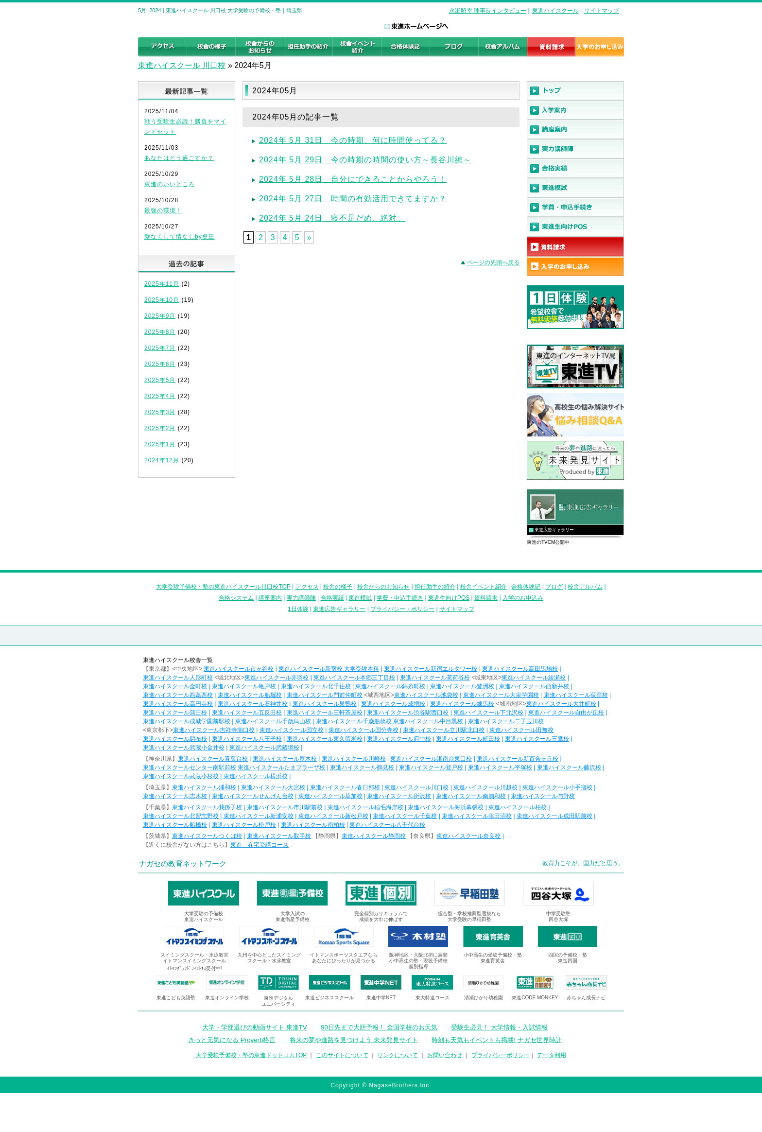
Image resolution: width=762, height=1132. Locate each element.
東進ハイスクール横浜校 (256, 776)
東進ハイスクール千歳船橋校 (354, 721)
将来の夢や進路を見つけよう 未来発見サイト (354, 1040)
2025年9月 (159, 316)
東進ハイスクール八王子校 (247, 738)
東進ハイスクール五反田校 (247, 712)
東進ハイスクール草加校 (330, 796)
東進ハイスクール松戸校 (244, 824)
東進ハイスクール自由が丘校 (566, 712)
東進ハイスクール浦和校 (204, 787)
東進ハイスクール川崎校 (354, 758)
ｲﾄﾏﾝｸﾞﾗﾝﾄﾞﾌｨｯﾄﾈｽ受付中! (194, 968)
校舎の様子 (337, 586)
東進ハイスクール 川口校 (181, 65)
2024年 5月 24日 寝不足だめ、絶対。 (332, 218)
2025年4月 (159, 396)
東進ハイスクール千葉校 (405, 816)
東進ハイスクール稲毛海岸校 (365, 807)
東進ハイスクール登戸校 (431, 767)
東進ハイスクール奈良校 (468, 836)
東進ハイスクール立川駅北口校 (444, 730)
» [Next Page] (309, 237)
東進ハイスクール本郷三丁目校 (354, 677)
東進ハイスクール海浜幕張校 (446, 807)
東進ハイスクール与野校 (543, 796)
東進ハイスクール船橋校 (175, 824)
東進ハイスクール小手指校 (557, 787)
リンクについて (397, 1055)
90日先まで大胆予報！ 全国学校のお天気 (379, 1027)
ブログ (554, 586)
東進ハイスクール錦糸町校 (390, 686)
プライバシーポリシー (500, 1055)
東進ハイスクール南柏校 (313, 824)
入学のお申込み (522, 597)
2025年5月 (159, 380)
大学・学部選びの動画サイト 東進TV (254, 1027)
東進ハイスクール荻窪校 (576, 695)
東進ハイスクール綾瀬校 (534, 677)
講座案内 (270, 597)
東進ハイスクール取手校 (279, 836)
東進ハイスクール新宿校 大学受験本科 (328, 668)
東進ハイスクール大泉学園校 (501, 695)
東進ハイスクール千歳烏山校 (273, 721)
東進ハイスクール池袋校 (426, 695)
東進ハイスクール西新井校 (534, 686)
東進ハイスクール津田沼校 (477, 816)
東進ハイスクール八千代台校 (387, 824)
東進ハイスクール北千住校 (316, 686)
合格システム (236, 597)
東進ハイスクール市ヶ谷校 (239, 668)
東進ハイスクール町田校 (468, 738)
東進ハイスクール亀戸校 (244, 686)
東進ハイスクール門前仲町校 (325, 695)
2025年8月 (159, 332)
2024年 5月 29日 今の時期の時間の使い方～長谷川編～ (365, 160)
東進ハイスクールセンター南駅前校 (189, 767)
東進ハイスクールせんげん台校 (253, 796)
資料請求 (486, 597)
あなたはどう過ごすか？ (179, 158)
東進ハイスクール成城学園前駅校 (186, 721)
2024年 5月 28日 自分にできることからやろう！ (353, 179)
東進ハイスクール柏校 (517, 807)
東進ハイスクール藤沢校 (569, 767)
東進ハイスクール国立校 (292, 730)
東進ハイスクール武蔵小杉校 (181, 776)
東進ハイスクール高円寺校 (178, 703)
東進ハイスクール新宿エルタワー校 (430, 668)
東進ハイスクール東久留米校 (325, 738)
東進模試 (360, 597)
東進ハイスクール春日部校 (345, 787)
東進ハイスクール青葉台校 (213, 758)
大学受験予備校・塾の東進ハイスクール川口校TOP (223, 586)
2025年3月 (159, 412)
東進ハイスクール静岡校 (374, 836)
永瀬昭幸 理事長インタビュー (487, 10)
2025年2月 (159, 428)
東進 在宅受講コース (259, 844)
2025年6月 (159, 364)
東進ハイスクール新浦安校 (259, 816)
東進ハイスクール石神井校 (253, 703)
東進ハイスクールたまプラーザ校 (281, 767)
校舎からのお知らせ (383, 586)
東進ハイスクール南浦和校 (471, 796)
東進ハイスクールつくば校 (207, 836)
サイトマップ (601, 10)
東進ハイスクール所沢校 (399, 796)
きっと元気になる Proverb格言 (232, 1040)
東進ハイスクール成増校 (393, 703)
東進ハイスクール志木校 (175, 796)
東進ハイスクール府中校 (399, 738)
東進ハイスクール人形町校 (178, 677)
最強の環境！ (163, 210)
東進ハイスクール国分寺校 (363, 730)
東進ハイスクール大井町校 (561, 703)
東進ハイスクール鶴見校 (362, 767)
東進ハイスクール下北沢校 (488, 712)
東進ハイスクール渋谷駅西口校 (408, 712)
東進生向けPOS (448, 597)
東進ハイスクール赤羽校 (276, 677)
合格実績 (332, 597)
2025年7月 (159, 348)
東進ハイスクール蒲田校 (175, 712)
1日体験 (298, 609)
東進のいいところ (169, 184)
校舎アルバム (585, 586)
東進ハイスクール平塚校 (500, 767)
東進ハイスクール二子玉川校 (506, 721)
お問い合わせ (444, 1055)
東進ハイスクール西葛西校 (178, 695)
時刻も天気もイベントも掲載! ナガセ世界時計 (496, 1040)
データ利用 (551, 1055)
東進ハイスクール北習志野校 (181, 816)
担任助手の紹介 (435, 586)
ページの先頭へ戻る (493, 262)
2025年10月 (161, 299)
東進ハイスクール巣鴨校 (325, 703)
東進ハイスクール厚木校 (285, 758)
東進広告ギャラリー (554, 529)
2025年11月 (161, 283)
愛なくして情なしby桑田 (179, 236)
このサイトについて (342, 1055)
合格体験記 (525, 586)
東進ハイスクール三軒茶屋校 (325, 712)
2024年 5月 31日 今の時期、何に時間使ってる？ (353, 140)
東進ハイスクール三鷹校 (537, 738)
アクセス (307, 586)
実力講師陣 (301, 597)
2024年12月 (161, 460)
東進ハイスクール (555, 10)
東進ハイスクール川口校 (416, 787)
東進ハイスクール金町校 (175, 686)
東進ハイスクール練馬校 (462, 703)
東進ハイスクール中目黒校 (428, 721)
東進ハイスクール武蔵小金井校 (184, 747)
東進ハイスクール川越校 (485, 787)
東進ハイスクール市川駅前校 (285, 807)
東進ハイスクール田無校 (521, 730)
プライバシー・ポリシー (402, 609)
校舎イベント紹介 (483, 586)
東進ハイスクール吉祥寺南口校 (214, 730)
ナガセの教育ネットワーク (182, 863)
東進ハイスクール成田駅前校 (554, 816)
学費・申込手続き (400, 597)
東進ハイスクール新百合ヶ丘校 (517, 758)
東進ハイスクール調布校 (175, 738)
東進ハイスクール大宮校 (273, 787)
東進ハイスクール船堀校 (250, 695)
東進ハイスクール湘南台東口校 (431, 758)
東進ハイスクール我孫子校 (207, 807)
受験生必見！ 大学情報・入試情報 (499, 1027)
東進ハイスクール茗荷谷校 (435, 677)
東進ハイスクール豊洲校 (462, 686)
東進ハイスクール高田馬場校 (520, 668)
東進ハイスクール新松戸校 (333, 816)
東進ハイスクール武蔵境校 (264, 747)
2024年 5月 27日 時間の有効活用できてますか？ (353, 198)
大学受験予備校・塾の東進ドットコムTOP (251, 1055)
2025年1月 (159, 444)
